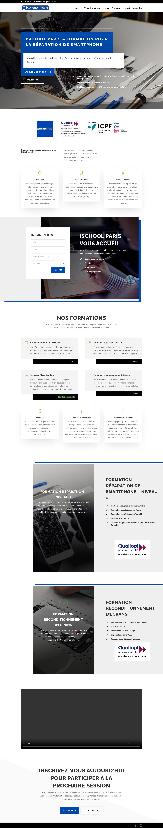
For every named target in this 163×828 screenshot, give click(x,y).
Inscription (137, 8)
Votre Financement (92, 8)
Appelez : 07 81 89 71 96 (38, 72)
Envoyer (55, 268)
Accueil (79, 8)
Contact (126, 8)
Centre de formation (111, 8)
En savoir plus (92, 810)
